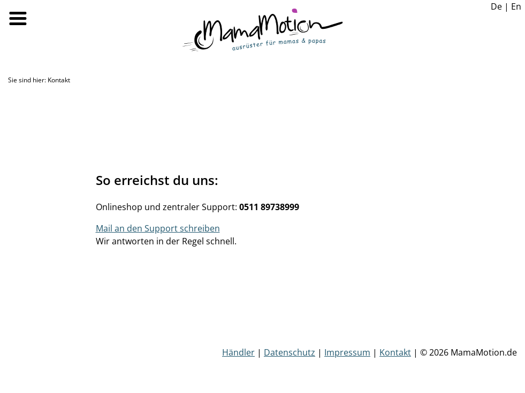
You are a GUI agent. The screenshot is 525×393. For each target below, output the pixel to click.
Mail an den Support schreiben (158, 228)
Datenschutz (289, 352)
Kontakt (395, 352)
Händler (238, 352)
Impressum (347, 352)
